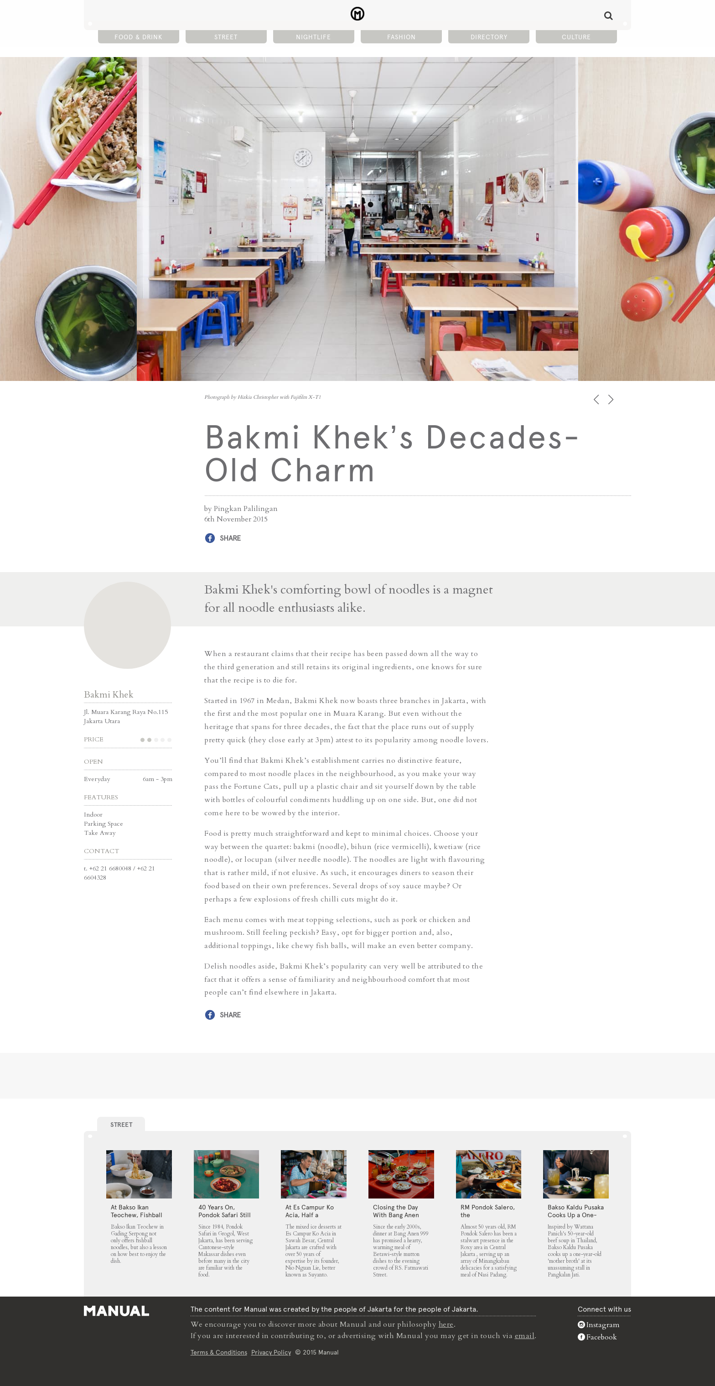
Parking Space (103, 823)
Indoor (93, 814)
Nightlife (313, 37)
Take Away (99, 832)
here (446, 1324)
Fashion (401, 37)
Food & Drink (138, 37)
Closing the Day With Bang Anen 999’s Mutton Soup (399, 1215)
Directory (489, 37)
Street (226, 37)
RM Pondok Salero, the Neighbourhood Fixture (488, 1219)
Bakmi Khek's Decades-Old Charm (357, 14)
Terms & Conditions (219, 1351)
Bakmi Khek (109, 694)
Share (230, 538)
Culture (576, 37)
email (525, 1335)
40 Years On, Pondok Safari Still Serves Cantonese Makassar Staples (224, 1219)
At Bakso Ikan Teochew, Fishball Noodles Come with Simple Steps (136, 1219)
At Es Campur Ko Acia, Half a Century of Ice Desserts (309, 1219)
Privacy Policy (271, 1351)
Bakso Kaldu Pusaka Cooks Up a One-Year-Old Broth (576, 1215)
